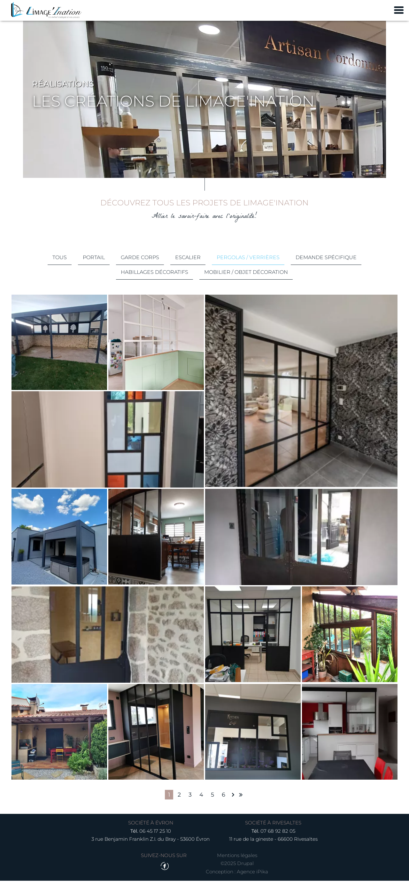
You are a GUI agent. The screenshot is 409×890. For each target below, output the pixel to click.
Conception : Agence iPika (237, 881)
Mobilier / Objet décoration (246, 280)
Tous (59, 265)
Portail (94, 265)
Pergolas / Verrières (248, 265)
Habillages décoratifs (155, 280)
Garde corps (140, 265)
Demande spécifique (326, 265)
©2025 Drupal (237, 873)
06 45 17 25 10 (155, 840)
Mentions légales (237, 865)
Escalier (188, 265)
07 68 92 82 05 (277, 840)
